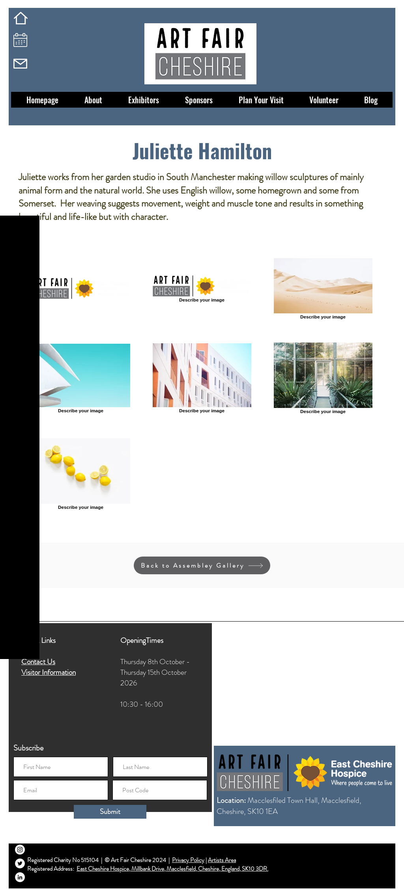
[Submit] (110, 812)
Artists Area (222, 860)
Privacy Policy (188, 860)
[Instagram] (20, 850)
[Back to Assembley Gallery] (202, 565)
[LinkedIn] (20, 877)
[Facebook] (20, 836)
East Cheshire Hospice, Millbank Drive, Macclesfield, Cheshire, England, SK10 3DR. (172, 868)
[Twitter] (20, 863)
